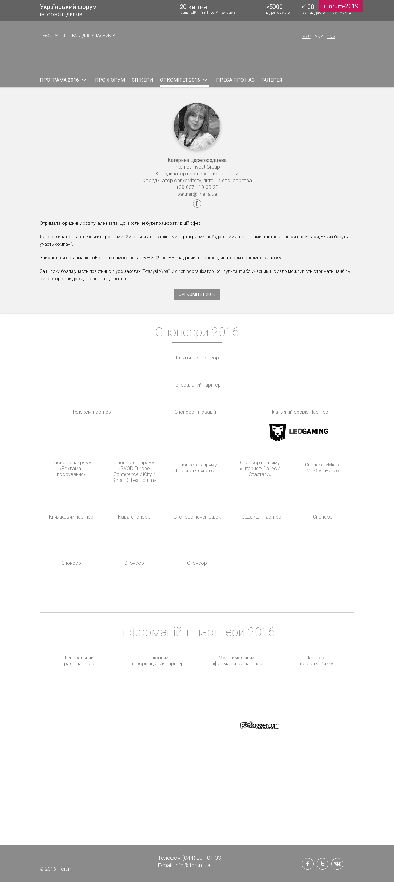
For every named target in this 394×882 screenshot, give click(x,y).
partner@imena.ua (197, 194)
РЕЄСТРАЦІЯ (52, 35)
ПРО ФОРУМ (110, 80)
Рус (306, 36)
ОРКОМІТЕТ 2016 (184, 80)
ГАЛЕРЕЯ (271, 80)
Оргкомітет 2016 (197, 294)
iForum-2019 (341, 6)
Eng (331, 36)
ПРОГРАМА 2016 (64, 80)
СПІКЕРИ (142, 80)
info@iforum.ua (192, 865)
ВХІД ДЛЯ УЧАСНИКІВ (93, 35)
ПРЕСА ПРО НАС (235, 80)
